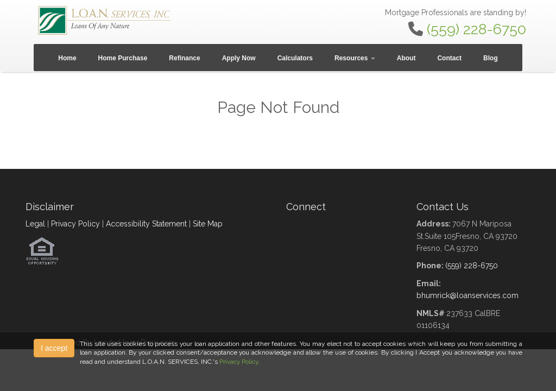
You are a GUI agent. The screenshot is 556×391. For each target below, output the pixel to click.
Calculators (295, 58)
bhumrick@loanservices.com (467, 295)
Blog (490, 58)
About (406, 58)
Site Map (208, 223)
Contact (449, 58)
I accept (54, 348)
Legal (35, 223)
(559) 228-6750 (476, 29)
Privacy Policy (75, 223)
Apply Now (239, 58)
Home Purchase (123, 58)
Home (67, 58)
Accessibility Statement (146, 223)
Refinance (184, 58)
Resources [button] (354, 58)
